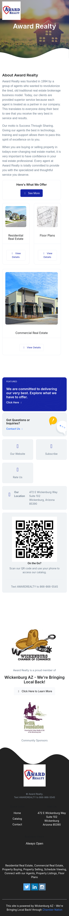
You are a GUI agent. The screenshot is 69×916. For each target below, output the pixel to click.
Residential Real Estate (15, 237)
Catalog (17, 818)
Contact (17, 824)
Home (17, 813)
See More (31, 193)
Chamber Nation (52, 909)
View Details (16, 255)
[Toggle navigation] (63, 11)
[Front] (12, 10)
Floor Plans (47, 235)
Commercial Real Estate (31, 333)
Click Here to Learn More (34, 691)
